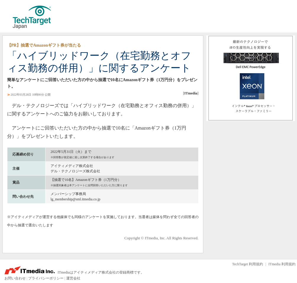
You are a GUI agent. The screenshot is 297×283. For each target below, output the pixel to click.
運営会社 (73, 278)
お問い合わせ (15, 278)
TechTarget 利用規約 (247, 264)
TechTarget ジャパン (32, 17)
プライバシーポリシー (46, 278)
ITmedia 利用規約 (282, 264)
